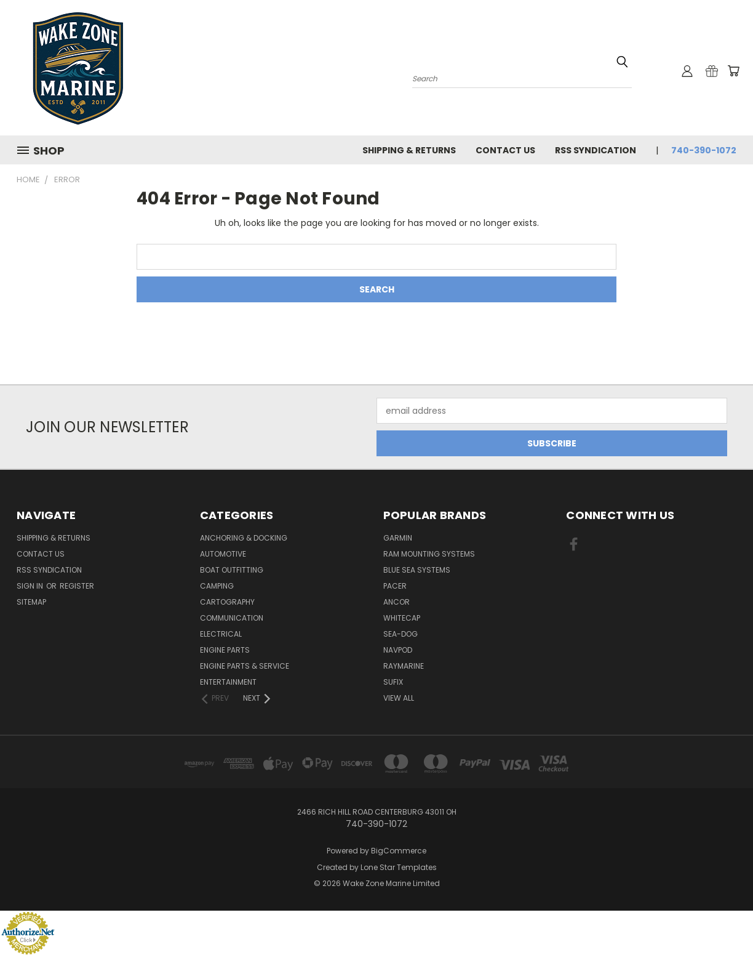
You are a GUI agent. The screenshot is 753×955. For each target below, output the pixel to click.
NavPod (397, 650)
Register (77, 586)
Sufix (393, 682)
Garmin (397, 538)
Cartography (227, 602)
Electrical (221, 634)
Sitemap (31, 602)
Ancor (396, 602)
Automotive (223, 554)
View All (398, 698)
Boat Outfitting (231, 570)
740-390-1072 (703, 150)
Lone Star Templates (399, 867)
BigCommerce (398, 850)
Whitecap (401, 618)
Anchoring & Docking (243, 538)
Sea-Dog (400, 634)
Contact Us (505, 150)
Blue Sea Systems (416, 570)
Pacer (395, 586)
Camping (217, 586)
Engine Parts (225, 650)
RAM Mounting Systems (429, 554)
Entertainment (228, 682)
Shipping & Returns (409, 150)
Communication (231, 618)
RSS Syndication (595, 150)
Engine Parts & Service (244, 666)
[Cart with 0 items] (733, 71)
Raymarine (403, 666)
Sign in (31, 586)
